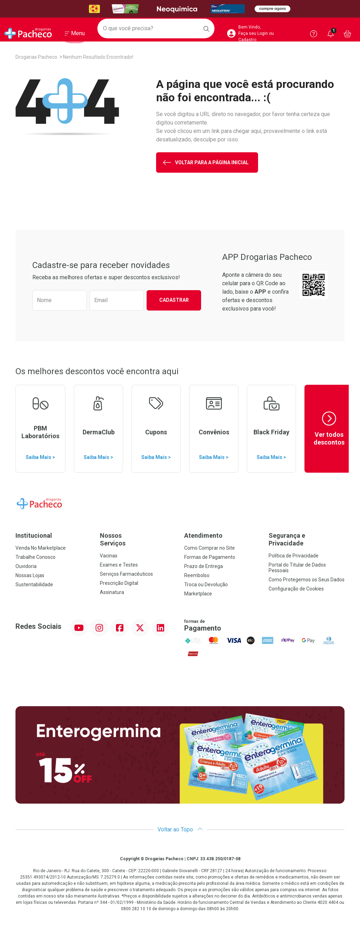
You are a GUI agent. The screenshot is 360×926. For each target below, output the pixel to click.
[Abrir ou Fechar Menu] (74, 35)
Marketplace (198, 593)
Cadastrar (174, 300)
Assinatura (112, 592)
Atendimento (203, 535)
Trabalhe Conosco (35, 557)
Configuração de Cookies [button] (296, 589)
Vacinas (108, 555)
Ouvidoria (26, 566)
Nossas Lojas (29, 575)
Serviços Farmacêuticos (126, 574)
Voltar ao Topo (180, 829)
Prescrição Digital (119, 583)
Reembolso (197, 575)
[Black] (180, 9)
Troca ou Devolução (206, 584)
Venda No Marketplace (40, 548)
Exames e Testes (119, 565)
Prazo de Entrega (203, 566)
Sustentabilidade (34, 584)
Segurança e (307, 539)
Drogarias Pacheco (36, 57)
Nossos (138, 539)
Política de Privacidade (294, 555)
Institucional (33, 535)
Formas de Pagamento (209, 557)
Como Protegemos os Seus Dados (307, 579)
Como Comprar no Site (209, 548)
